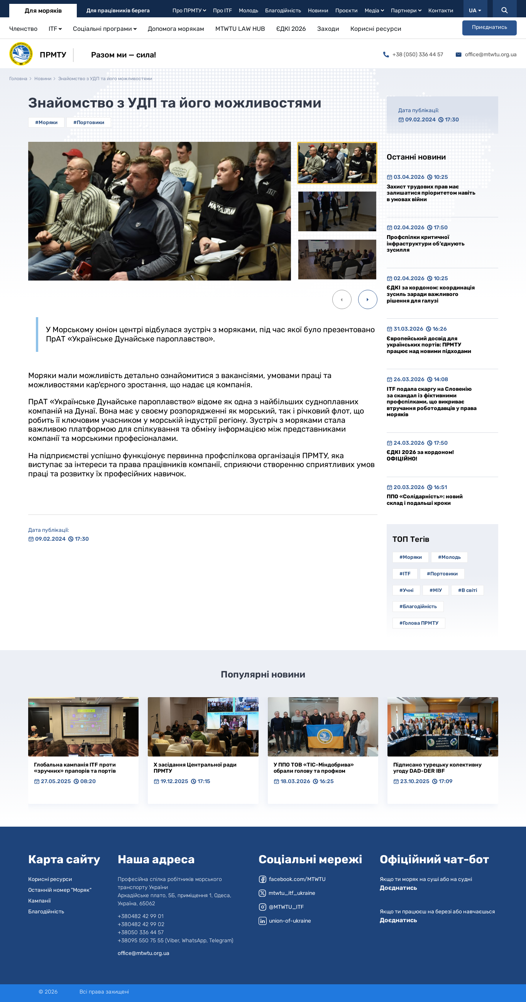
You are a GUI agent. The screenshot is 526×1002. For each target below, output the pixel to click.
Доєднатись (398, 887)
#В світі (467, 590)
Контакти (440, 10)
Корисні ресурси (375, 28)
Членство (23, 28)
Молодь (248, 10)
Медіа (374, 10)
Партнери (406, 10)
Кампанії (39, 901)
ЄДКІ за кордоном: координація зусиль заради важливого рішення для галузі (431, 294)
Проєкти (346, 10)
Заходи (328, 28)
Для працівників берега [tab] (118, 10)
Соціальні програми (105, 28)
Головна (18, 78)
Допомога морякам (176, 28)
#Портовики (88, 122)
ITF (55, 28)
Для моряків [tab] (43, 10)
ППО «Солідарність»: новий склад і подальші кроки (425, 499)
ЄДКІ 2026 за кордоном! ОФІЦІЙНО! (420, 455)
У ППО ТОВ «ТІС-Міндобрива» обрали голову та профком (314, 768)
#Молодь (449, 557)
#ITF (405, 574)
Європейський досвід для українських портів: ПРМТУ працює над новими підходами (429, 345)
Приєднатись (489, 27)
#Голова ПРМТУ (418, 623)
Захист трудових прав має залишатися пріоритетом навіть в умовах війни (431, 193)
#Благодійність (418, 606)
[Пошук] (505, 8)
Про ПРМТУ (189, 10)
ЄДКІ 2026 (291, 28)
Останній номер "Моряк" (59, 890)
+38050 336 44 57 (141, 932)
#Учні (406, 590)
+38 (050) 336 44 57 (413, 54)
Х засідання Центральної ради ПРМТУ (195, 768)
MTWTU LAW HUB (240, 28)
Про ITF (222, 10)
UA (475, 10)
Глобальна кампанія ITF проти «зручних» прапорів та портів (75, 768)
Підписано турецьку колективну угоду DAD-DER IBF (437, 768)
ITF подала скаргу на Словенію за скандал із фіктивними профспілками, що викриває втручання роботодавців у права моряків (432, 402)
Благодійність (283, 10)
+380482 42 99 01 (141, 916)
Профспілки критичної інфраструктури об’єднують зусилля (426, 243)
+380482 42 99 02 (141, 924)
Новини (318, 10)
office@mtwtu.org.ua (486, 54)
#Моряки (46, 122)
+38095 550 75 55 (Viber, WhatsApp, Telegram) (175, 940)
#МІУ (436, 590)
